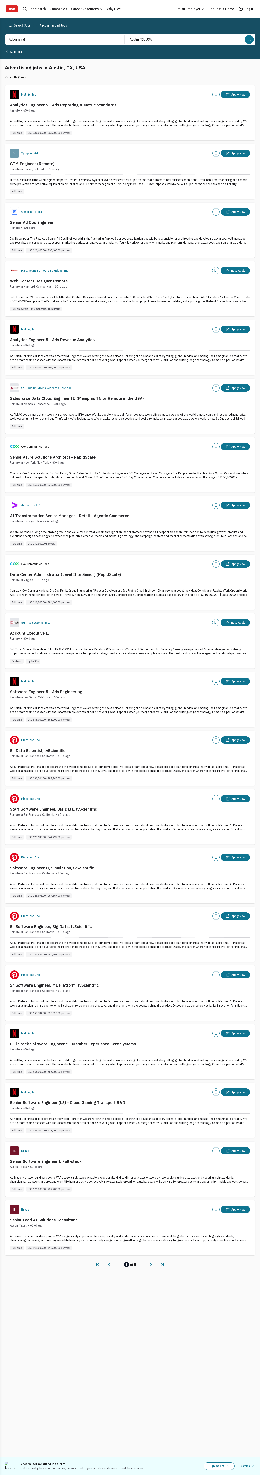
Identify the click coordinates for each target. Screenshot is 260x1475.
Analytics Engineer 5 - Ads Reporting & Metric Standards (63, 105)
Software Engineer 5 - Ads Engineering (46, 691)
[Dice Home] (11, 8)
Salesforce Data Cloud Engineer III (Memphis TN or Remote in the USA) (77, 398)
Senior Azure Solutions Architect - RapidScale (53, 457)
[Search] (249, 39)
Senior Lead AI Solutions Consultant (43, 1220)
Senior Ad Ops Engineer (32, 222)
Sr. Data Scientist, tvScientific (38, 750)
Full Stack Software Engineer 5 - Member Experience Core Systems (73, 1044)
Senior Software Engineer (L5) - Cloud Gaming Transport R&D (67, 1102)
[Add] (216, 94)
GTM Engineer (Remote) (32, 163)
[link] (97, 1264)
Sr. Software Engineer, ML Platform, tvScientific (54, 985)
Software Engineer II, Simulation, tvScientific (52, 868)
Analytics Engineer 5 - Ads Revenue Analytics (52, 339)
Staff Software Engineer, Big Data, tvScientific (53, 809)
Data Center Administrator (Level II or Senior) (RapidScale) (65, 574)
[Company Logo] (14, 94)
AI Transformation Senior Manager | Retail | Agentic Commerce (69, 515)
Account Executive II (29, 633)
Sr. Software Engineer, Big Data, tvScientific (51, 926)
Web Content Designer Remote (39, 281)
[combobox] (60, 39)
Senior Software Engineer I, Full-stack (46, 1161)
